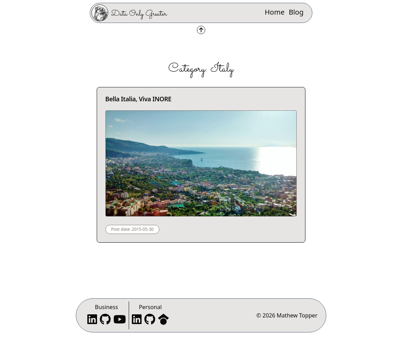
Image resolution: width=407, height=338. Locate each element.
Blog (296, 12)
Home (275, 12)
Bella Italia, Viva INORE (138, 99)
